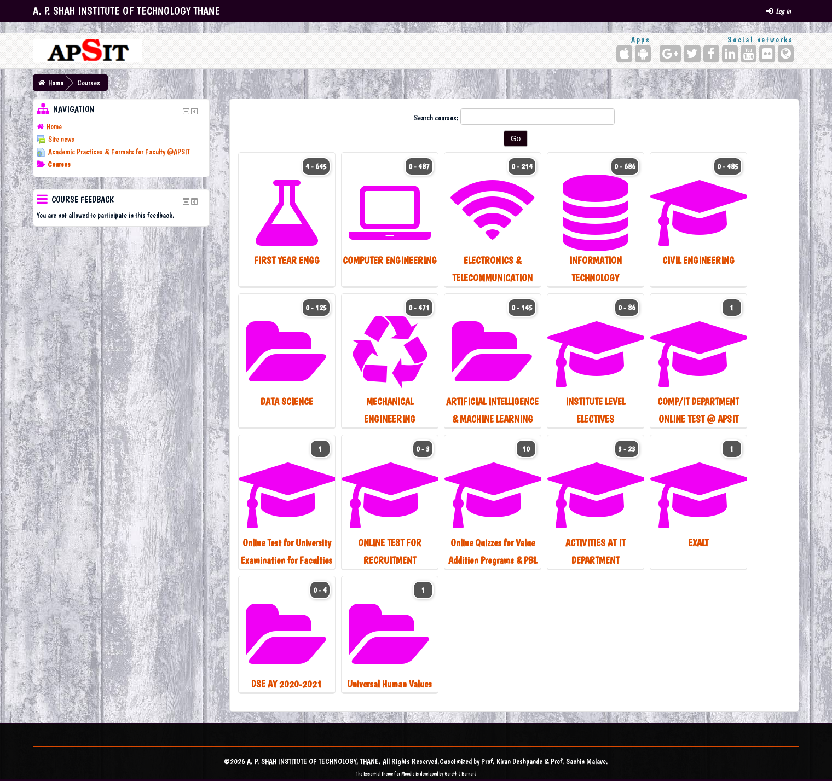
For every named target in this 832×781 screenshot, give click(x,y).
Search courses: (437, 117)
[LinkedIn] (730, 53)
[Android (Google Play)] (643, 53)
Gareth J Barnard (460, 774)
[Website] (786, 53)
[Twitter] (692, 53)
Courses (88, 82)
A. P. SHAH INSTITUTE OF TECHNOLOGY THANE (126, 11)
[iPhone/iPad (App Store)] (624, 53)
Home (55, 82)
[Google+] (670, 53)
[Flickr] (767, 53)
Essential (371, 774)
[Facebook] (711, 53)
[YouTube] (748, 53)
